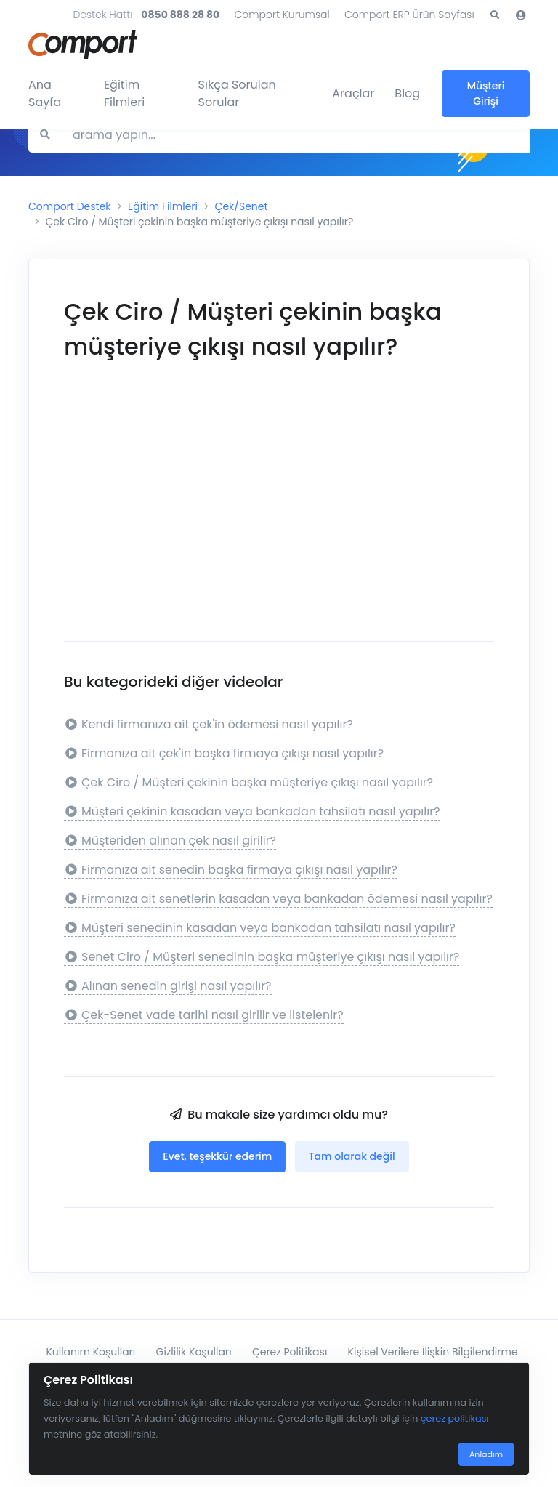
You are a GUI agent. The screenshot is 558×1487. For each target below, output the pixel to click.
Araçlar (353, 93)
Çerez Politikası (289, 1352)
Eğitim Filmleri (124, 93)
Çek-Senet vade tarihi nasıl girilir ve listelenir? (204, 1015)
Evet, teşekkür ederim (217, 1156)
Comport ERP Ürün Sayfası (409, 14)
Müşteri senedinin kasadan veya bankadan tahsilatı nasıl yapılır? (260, 927)
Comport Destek (69, 206)
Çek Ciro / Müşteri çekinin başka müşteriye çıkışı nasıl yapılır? (248, 782)
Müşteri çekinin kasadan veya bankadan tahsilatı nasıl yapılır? (252, 811)
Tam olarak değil (352, 1156)
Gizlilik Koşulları (194, 1352)
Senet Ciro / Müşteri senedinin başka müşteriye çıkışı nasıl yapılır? (261, 956)
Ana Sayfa (44, 93)
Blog (407, 93)
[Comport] (82, 41)
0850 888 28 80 (180, 14)
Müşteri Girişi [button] (486, 93)
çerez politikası (455, 1418)
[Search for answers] (295, 134)
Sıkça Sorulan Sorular (237, 93)
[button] (495, 15)
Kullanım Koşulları (90, 1352)
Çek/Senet (241, 206)
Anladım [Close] (486, 1454)
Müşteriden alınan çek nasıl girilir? (170, 840)
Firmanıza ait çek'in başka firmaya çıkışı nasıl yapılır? (224, 753)
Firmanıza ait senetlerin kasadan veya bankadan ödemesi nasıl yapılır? (278, 898)
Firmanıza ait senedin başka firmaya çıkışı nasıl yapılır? (230, 869)
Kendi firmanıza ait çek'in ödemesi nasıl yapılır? (208, 724)
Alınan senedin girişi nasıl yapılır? (168, 986)
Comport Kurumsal (281, 14)
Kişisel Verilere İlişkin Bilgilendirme (433, 1352)
